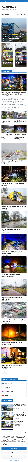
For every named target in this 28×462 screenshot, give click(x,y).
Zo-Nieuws (8, 7)
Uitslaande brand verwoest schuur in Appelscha (5, 121)
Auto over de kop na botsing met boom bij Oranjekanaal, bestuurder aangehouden (19, 423)
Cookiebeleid (10, 460)
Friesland (9, 34)
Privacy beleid (16, 460)
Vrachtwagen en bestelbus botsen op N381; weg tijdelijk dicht (19, 406)
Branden (5, 88)
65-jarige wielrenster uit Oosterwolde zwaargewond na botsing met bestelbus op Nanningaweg (19, 415)
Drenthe (22, 48)
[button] (26, 432)
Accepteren (14, 448)
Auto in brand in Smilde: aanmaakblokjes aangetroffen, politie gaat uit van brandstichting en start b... (13, 94)
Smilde (18, 88)
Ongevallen (15, 34)
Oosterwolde (21, 34)
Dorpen (4, 34)
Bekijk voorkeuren (14, 457)
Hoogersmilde (19, 50)
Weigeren (14, 452)
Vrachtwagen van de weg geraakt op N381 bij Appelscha (7, 136)
